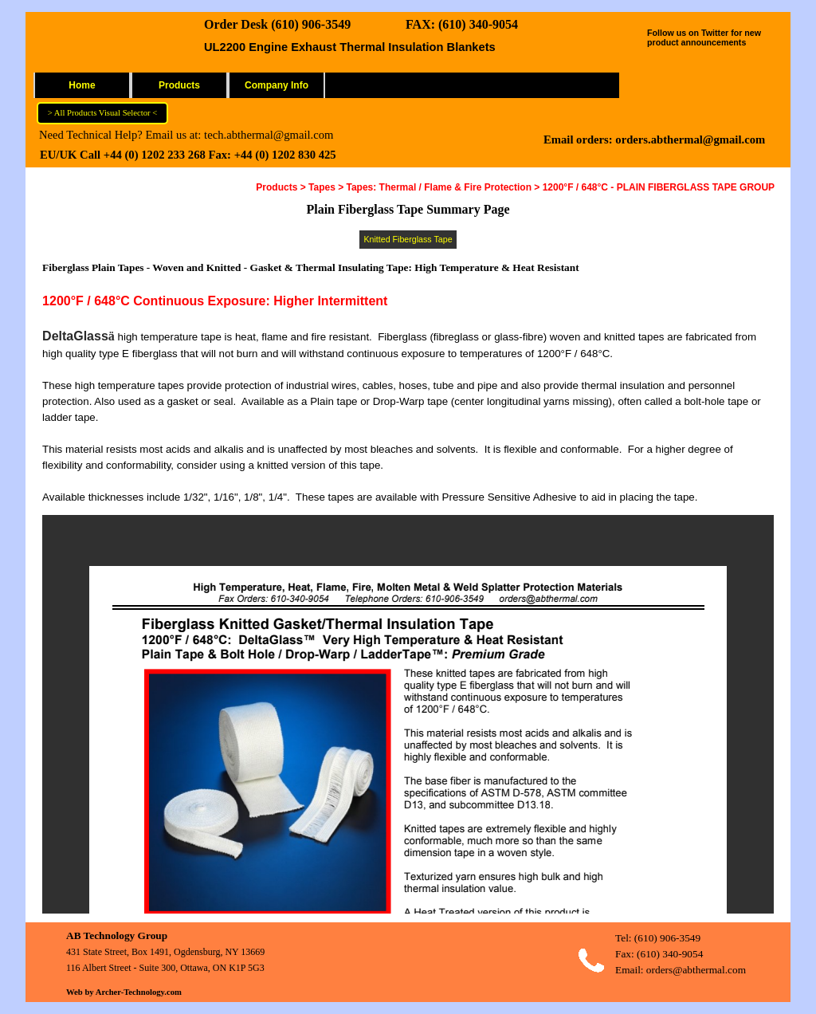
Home (82, 85)
